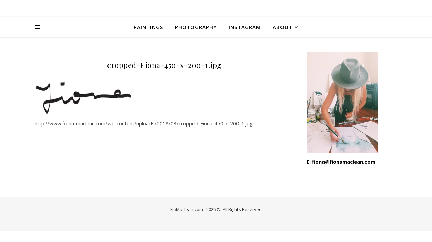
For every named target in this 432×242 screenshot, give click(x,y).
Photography (196, 27)
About (282, 27)
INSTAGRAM (245, 27)
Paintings (148, 27)
